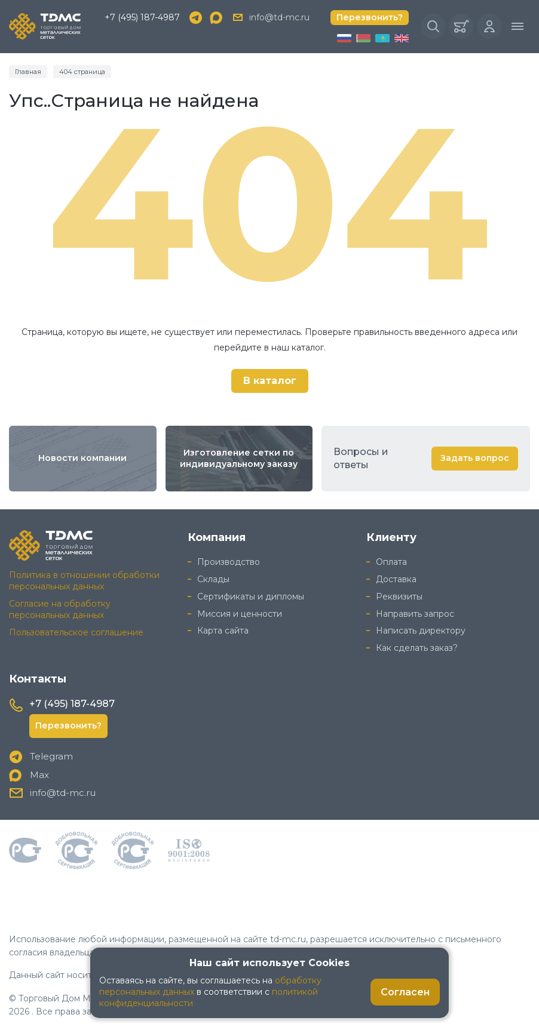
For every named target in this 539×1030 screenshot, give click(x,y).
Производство (228, 561)
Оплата (391, 561)
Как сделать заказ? (417, 647)
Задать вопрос (474, 458)
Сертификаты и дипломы (250, 596)
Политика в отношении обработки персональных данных (84, 581)
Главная (28, 71)
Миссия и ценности (239, 613)
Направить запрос (415, 613)
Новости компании (82, 458)
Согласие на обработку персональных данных (60, 609)
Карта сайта (223, 630)
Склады (213, 579)
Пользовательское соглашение (76, 632)
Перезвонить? (369, 17)
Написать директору (421, 630)
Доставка (396, 579)
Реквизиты (399, 596)
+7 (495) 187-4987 (142, 17)
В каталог (269, 380)
